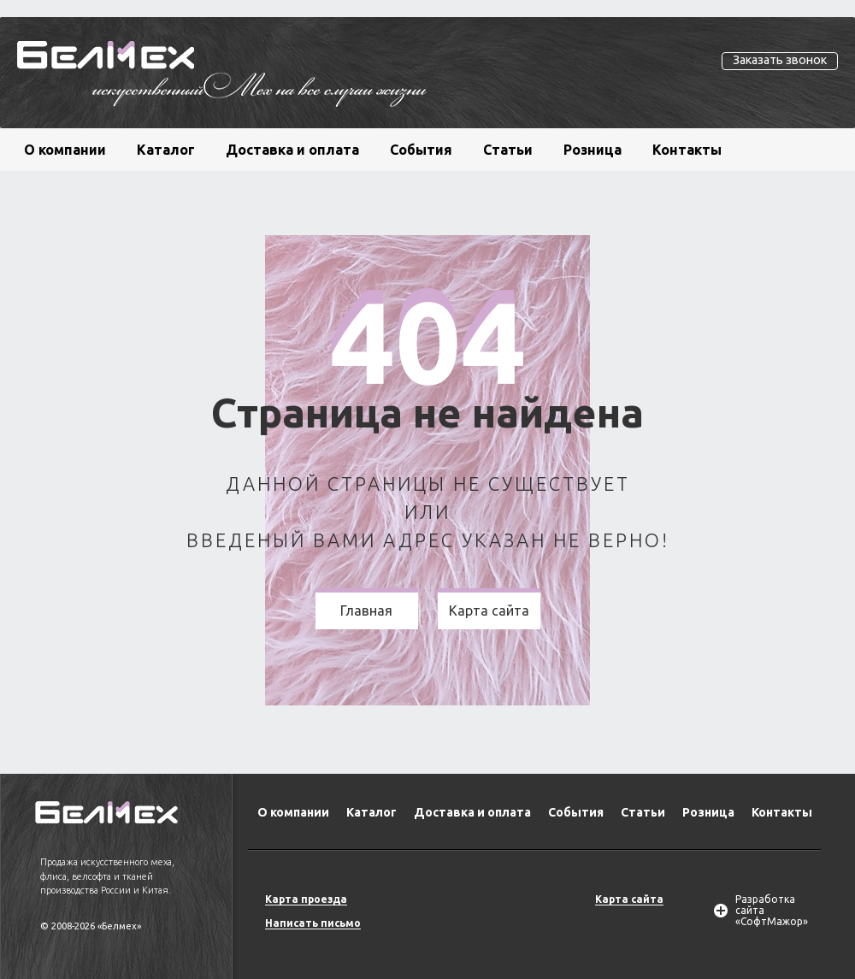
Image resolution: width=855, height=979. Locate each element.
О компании (65, 149)
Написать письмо (313, 923)
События (421, 149)
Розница (592, 149)
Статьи (508, 149)
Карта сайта (489, 610)
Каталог (166, 149)
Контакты (687, 149)
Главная (366, 610)
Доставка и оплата (292, 149)
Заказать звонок (780, 60)
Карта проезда (306, 899)
